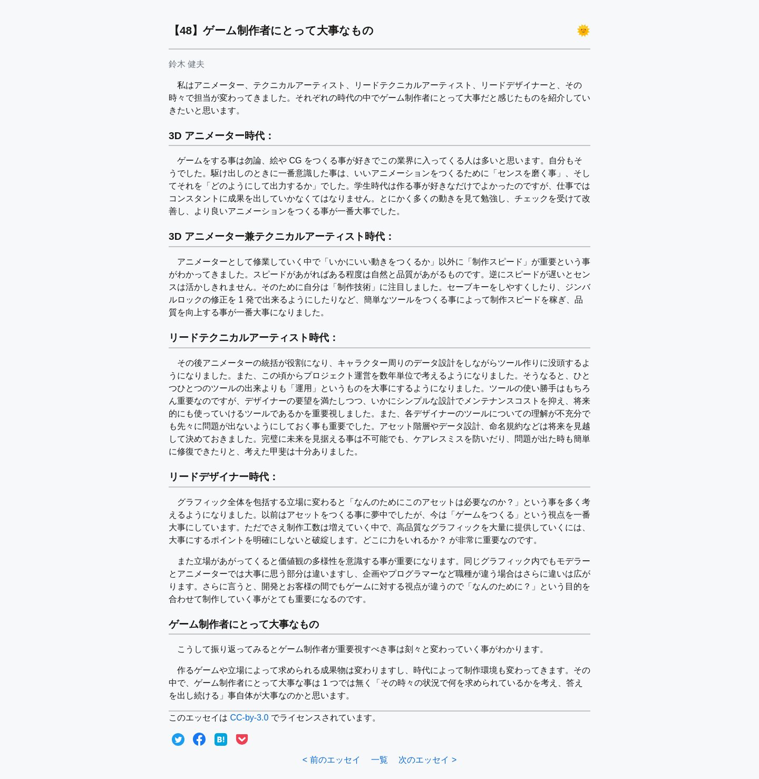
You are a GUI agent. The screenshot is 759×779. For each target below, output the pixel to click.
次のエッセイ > (427, 759)
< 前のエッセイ (332, 759)
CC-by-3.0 (249, 717)
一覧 (379, 759)
